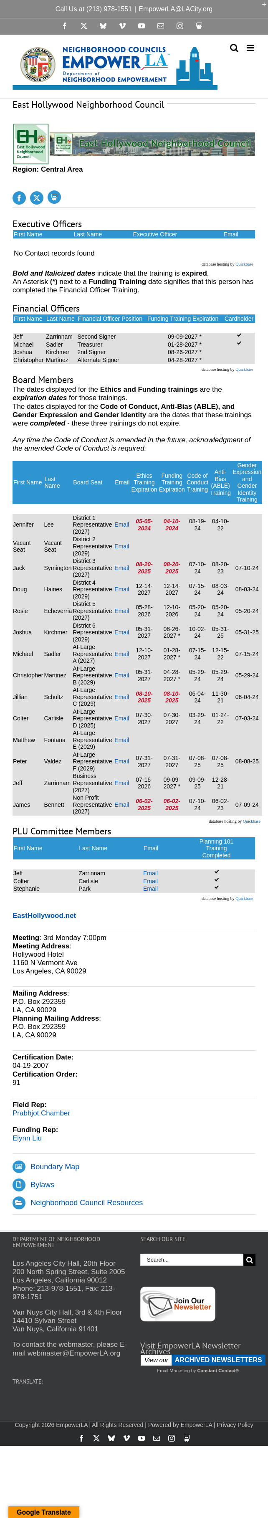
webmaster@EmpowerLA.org (74, 1353)
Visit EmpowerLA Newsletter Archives (190, 1348)
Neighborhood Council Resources (86, 1203)
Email (121, 524)
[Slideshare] (54, 197)
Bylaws (42, 1185)
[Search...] (191, 1260)
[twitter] (36, 198)
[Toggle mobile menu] (251, 47)
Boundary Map (54, 1167)
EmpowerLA (196, 1425)
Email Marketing (173, 1370)
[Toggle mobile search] (234, 47)
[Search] (249, 1260)
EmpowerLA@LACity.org (175, 9)
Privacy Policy (235, 1425)
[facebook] (19, 198)
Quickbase (244, 264)
